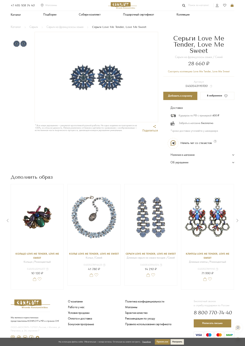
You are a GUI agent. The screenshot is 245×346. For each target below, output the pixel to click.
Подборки (49, 14)
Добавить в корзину (180, 96)
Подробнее (146, 342)
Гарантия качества (136, 313)
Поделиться (150, 128)
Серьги (33, 27)
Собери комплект (90, 14)
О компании (75, 301)
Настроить (177, 342)
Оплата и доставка (80, 318)
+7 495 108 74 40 (23, 5)
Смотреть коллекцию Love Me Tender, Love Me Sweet (199, 71)
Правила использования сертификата (148, 324)
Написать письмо (213, 322)
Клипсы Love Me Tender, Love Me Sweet (207, 256)
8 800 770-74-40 (211, 312)
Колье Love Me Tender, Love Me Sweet (94, 256)
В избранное (217, 96)
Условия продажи (78, 313)
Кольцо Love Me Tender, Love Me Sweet (37, 256)
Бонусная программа (81, 324)
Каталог (16, 14)
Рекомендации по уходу (140, 318)
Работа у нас (76, 307)
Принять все (162, 342)
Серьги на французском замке (64, 27)
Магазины (49, 5)
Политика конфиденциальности (144, 301)
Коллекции (183, 14)
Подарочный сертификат (138, 14)
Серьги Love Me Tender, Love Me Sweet (151, 256)
